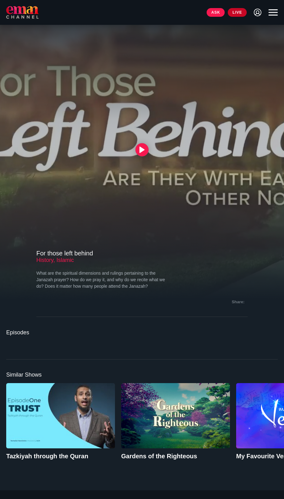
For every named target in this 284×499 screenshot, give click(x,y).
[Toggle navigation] (271, 12)
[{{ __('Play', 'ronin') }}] (142, 149)
